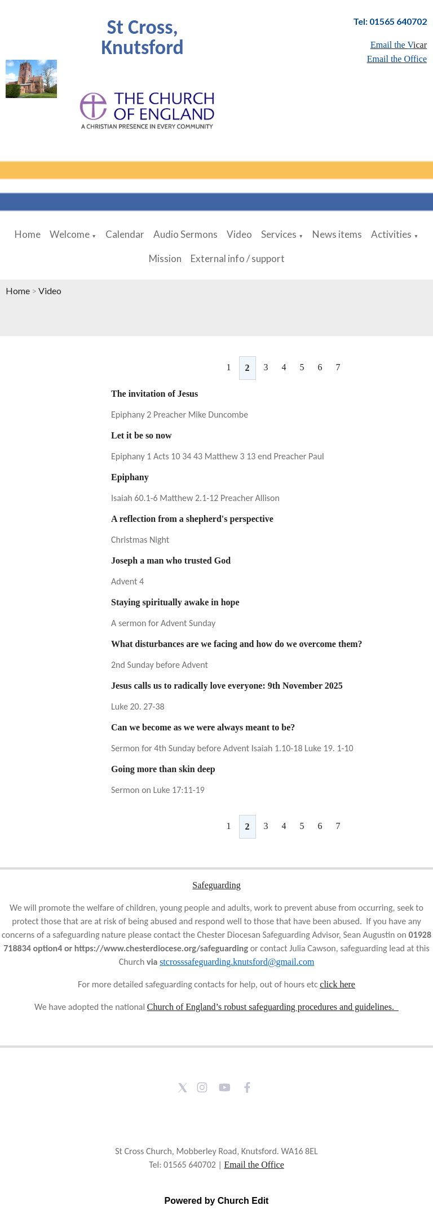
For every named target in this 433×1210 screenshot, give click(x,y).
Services (279, 234)
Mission (165, 258)
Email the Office (254, 1164)
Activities (391, 234)
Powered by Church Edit (217, 1200)
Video (239, 234)
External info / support (238, 258)
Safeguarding (216, 885)
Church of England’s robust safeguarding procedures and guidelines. (273, 1007)
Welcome (70, 234)
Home (28, 234)
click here (337, 984)
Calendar (124, 234)
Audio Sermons (185, 234)
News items (337, 234)
